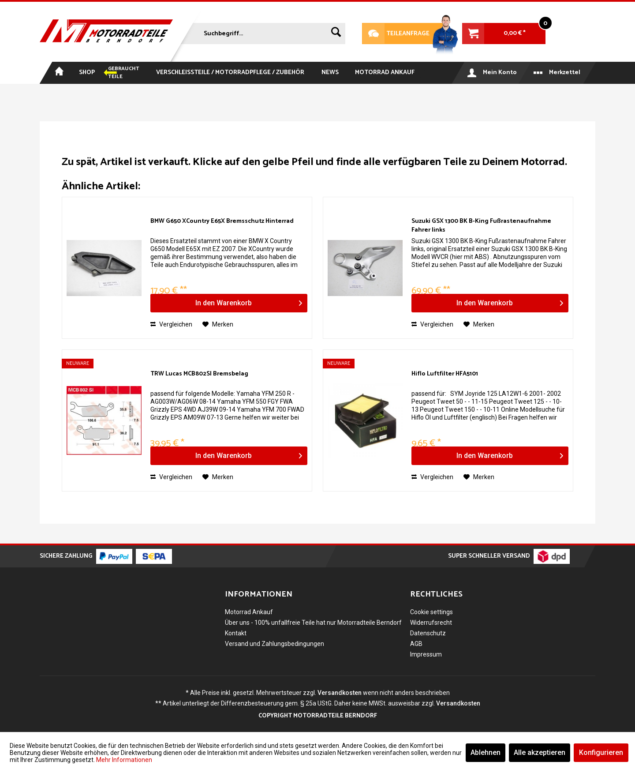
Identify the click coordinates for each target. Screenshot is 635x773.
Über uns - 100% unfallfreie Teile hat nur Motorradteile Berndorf (313, 622)
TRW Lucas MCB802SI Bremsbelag (199, 374)
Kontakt (236, 633)
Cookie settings (431, 611)
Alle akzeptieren (539, 752)
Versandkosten (340, 692)
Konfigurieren (601, 752)
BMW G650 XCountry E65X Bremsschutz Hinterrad (222, 221)
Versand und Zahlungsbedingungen (274, 643)
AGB (416, 643)
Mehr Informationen (124, 759)
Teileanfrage (396, 33)
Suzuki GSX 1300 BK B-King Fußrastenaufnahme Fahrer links (481, 226)
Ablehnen (486, 752)
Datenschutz (428, 633)
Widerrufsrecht (431, 622)
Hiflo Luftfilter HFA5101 (444, 374)
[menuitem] (262, 31)
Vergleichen (171, 324)
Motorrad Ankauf (249, 611)
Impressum (426, 654)
